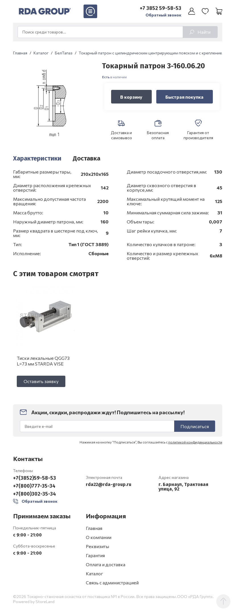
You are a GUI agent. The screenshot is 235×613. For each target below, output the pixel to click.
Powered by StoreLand (34, 601)
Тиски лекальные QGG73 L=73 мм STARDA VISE (43, 360)
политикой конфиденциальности (195, 442)
